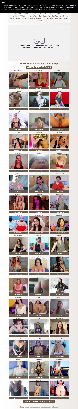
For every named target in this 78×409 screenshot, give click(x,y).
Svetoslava (60, 256)
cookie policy (70, 7)
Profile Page (52, 63)
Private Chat (40, 63)
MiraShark (18, 194)
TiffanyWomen (39, 91)
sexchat (18, 88)
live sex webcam (18, 171)
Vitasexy (18, 91)
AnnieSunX (60, 112)
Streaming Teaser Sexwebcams (37, 16)
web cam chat (18, 150)
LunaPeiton (39, 132)
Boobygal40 (18, 215)
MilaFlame (39, 194)
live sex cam (59, 294)
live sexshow (18, 356)
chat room (60, 274)
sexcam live (59, 150)
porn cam (59, 88)
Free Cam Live (19, 18)
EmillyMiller (59, 194)
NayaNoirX (39, 173)
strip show (18, 129)
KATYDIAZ (59, 297)
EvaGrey (18, 256)
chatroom (60, 253)
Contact (27, 407)
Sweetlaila (18, 153)
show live (59, 171)
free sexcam (39, 294)
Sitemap (22, 407)
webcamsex (39, 336)
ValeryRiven (39, 297)
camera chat (59, 129)
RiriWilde (59, 132)
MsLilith (39, 339)
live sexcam (18, 336)
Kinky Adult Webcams (56, 14)
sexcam (59, 315)
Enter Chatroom (27, 63)
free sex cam (18, 274)
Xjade (39, 256)
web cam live (39, 253)
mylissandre (18, 339)
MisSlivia (18, 277)
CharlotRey (39, 70)
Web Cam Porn (53, 16)
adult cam (18, 191)
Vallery (39, 153)
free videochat (60, 356)
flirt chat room (18, 212)
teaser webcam (39, 191)
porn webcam (18, 109)
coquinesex (39, 277)
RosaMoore (39, 380)
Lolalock (59, 380)
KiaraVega (18, 132)
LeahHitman (39, 318)
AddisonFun (59, 318)
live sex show (60, 398)
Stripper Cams (44, 14)
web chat (39, 171)
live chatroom (60, 109)
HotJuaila (59, 70)
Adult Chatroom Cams (32, 14)
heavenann (59, 153)
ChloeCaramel (60, 173)
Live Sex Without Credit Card (53, 18)
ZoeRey (60, 91)
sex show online (59, 377)
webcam (18, 377)
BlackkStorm (39, 215)
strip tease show (60, 232)
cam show (39, 88)
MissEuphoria (18, 235)
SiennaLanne (59, 277)
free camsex (39, 232)
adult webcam (39, 129)
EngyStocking (18, 70)
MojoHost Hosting (35, 407)
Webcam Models (45, 407)
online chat (18, 294)
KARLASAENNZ (39, 359)
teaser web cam (59, 336)
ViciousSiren (59, 215)
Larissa (39, 112)
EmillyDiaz (18, 112)
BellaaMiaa (18, 297)
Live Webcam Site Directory (34, 18)
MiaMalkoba (59, 359)
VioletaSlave (18, 318)
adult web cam (18, 232)
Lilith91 (18, 359)
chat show (60, 191)
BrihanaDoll (39, 235)
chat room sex (39, 150)
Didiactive (60, 235)
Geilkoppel (18, 173)
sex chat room (39, 377)
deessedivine (18, 380)
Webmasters (55, 407)
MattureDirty (59, 339)
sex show (39, 109)
